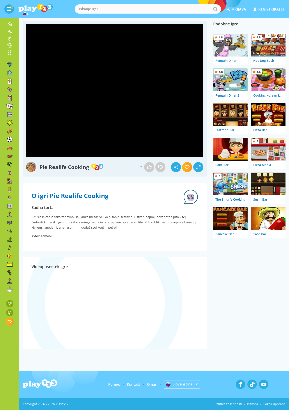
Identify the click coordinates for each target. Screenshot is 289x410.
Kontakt (133, 384)
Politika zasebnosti (228, 404)
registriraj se (269, 9)
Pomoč (114, 384)
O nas (152, 384)
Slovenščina (179, 384)
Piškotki (252, 404)
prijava (236, 9)
